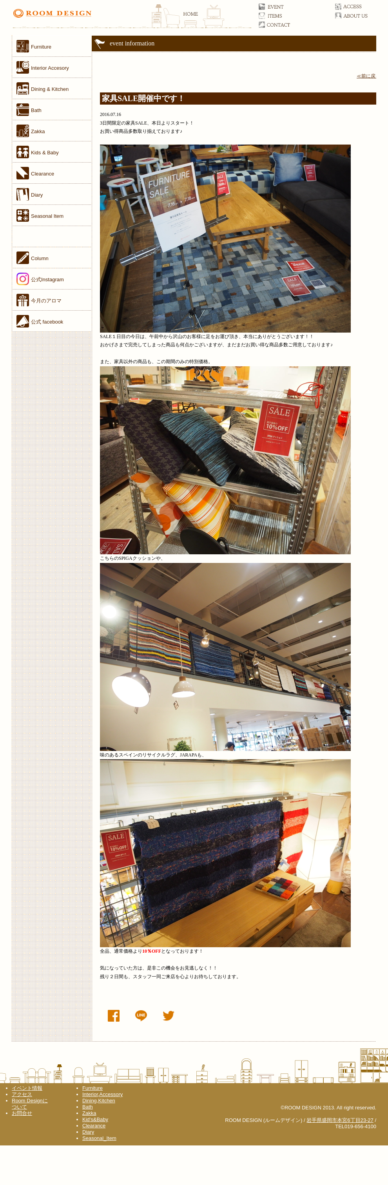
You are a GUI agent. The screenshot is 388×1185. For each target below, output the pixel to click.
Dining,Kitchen (98, 1101)
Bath (87, 1107)
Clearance (93, 1126)
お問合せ (283, 25)
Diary (88, 1132)
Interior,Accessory (102, 1094)
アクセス (359, 7)
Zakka (89, 1113)
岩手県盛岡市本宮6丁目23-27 (339, 1120)
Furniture (92, 1088)
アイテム (283, 16)
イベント (283, 7)
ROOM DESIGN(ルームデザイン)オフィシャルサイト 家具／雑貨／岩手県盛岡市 (132, 17)
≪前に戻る (368, 76)
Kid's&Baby (95, 1119)
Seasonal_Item (99, 1138)
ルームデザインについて (359, 16)
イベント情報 (27, 1088)
